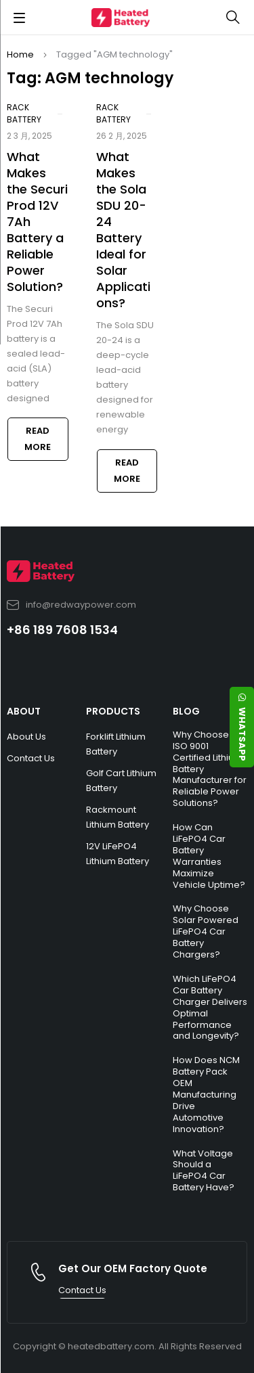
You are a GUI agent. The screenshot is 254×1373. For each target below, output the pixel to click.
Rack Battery (24, 113)
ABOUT (24, 711)
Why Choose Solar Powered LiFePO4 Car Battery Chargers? (205, 931)
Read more (37, 438)
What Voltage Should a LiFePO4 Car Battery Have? (203, 1170)
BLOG (186, 711)
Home (20, 54)
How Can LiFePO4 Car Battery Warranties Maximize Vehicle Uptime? (209, 856)
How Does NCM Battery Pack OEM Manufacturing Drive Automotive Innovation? (206, 1094)
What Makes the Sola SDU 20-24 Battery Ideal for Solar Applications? (123, 229)
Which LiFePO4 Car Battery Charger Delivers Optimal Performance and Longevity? (210, 1007)
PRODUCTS (113, 711)
